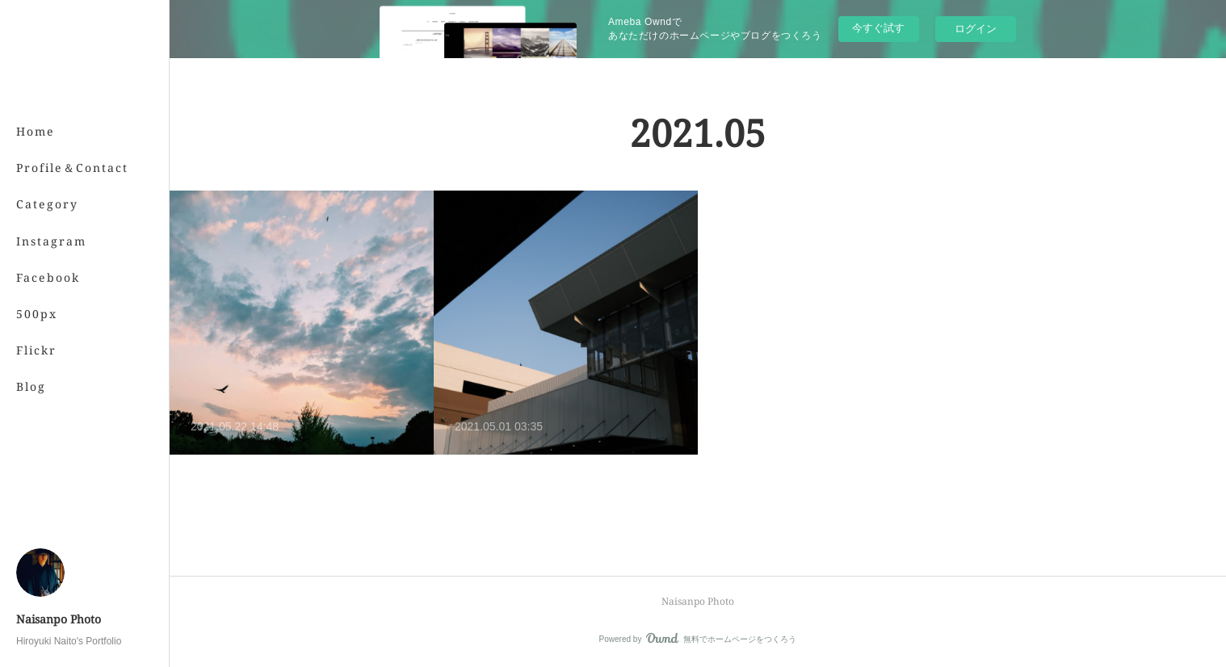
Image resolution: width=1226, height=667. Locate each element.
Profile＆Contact (72, 167)
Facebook (48, 277)
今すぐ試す (878, 28)
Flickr (36, 350)
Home (35, 131)
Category (47, 204)
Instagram (51, 241)
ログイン (976, 29)
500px (36, 313)
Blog (31, 386)
